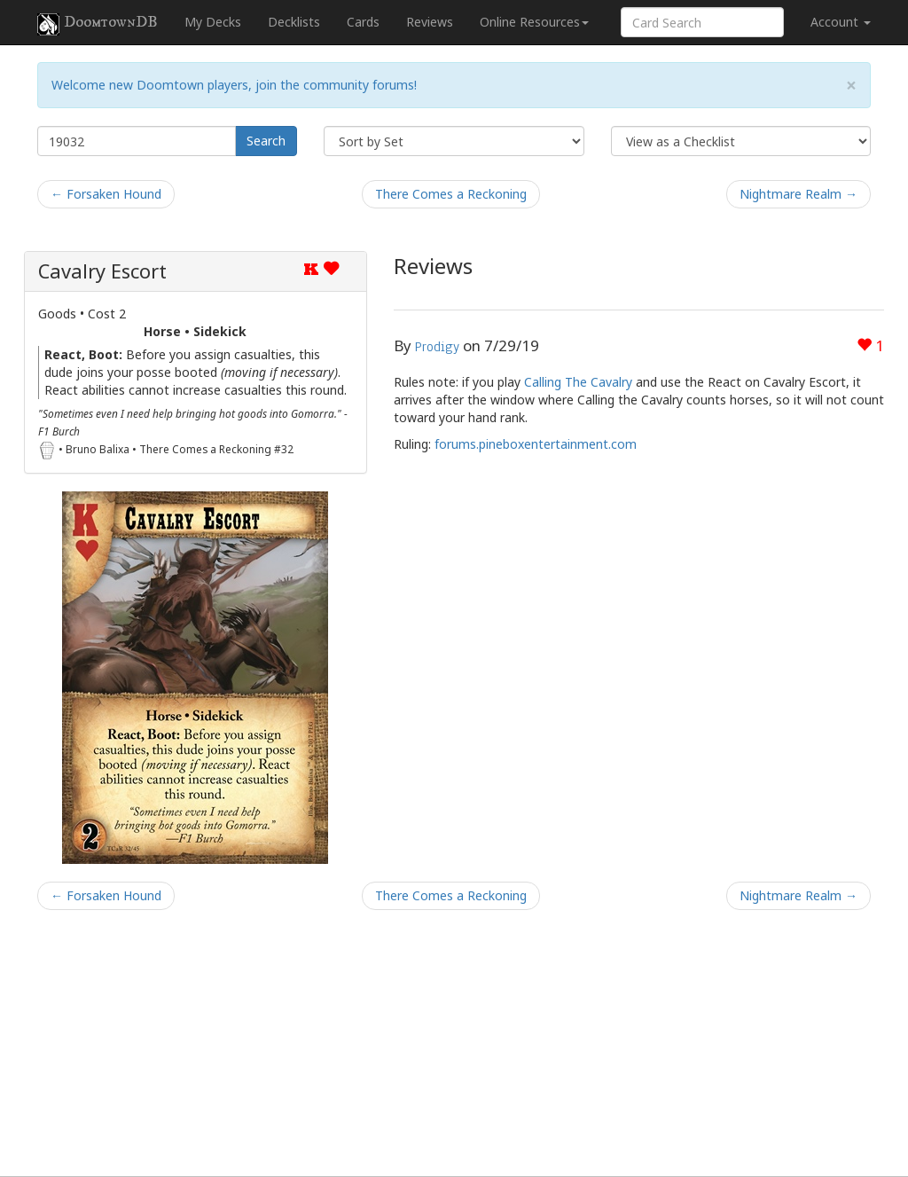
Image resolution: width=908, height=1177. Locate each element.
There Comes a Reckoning (451, 193)
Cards (363, 21)
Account (840, 21)
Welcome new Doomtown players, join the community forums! (234, 84)
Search (266, 140)
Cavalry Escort (102, 271)
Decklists (294, 21)
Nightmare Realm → (798, 193)
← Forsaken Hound (106, 193)
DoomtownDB (97, 23)
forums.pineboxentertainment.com (535, 443)
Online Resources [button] (534, 21)
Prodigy (437, 347)
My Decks (212, 21)
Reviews (429, 21)
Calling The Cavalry (578, 381)
